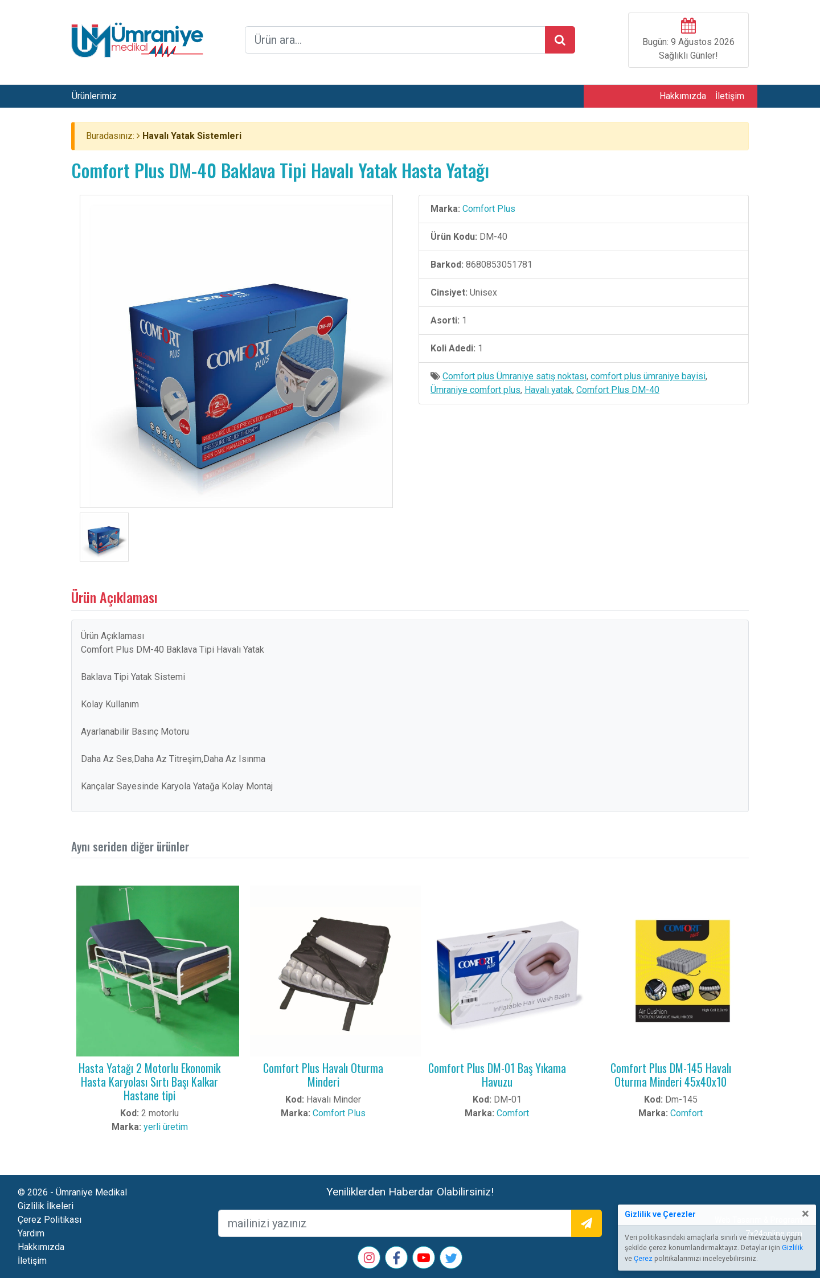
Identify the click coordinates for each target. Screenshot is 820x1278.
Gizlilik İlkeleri (45, 1206)
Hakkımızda (682, 96)
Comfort (513, 1113)
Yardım (31, 1233)
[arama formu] (395, 40)
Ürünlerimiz (94, 96)
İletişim (729, 96)
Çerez (643, 1259)
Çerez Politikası (49, 1219)
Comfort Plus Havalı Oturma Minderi (323, 1074)
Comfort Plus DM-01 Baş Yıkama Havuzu (497, 1074)
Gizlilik (792, 1248)
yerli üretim (166, 1126)
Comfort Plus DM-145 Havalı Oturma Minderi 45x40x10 (670, 1074)
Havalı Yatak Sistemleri (191, 135)
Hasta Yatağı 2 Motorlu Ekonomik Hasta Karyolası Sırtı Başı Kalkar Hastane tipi (149, 1081)
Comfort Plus (488, 208)
